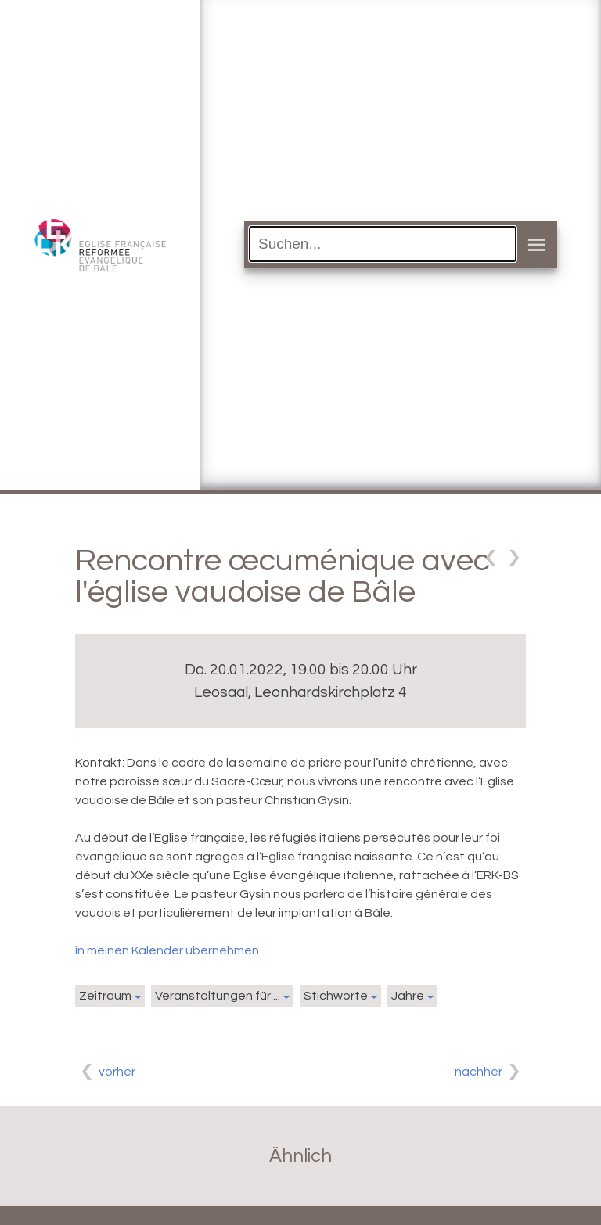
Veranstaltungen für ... (217, 996)
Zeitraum (105, 996)
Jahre (407, 996)
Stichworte (336, 996)
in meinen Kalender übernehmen (167, 950)
